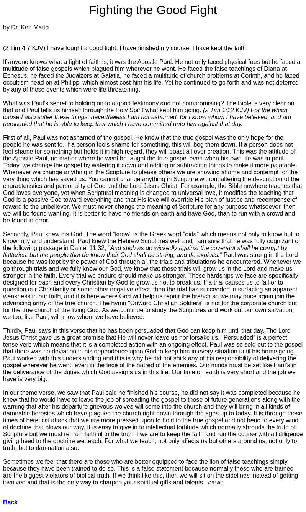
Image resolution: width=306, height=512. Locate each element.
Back (10, 502)
